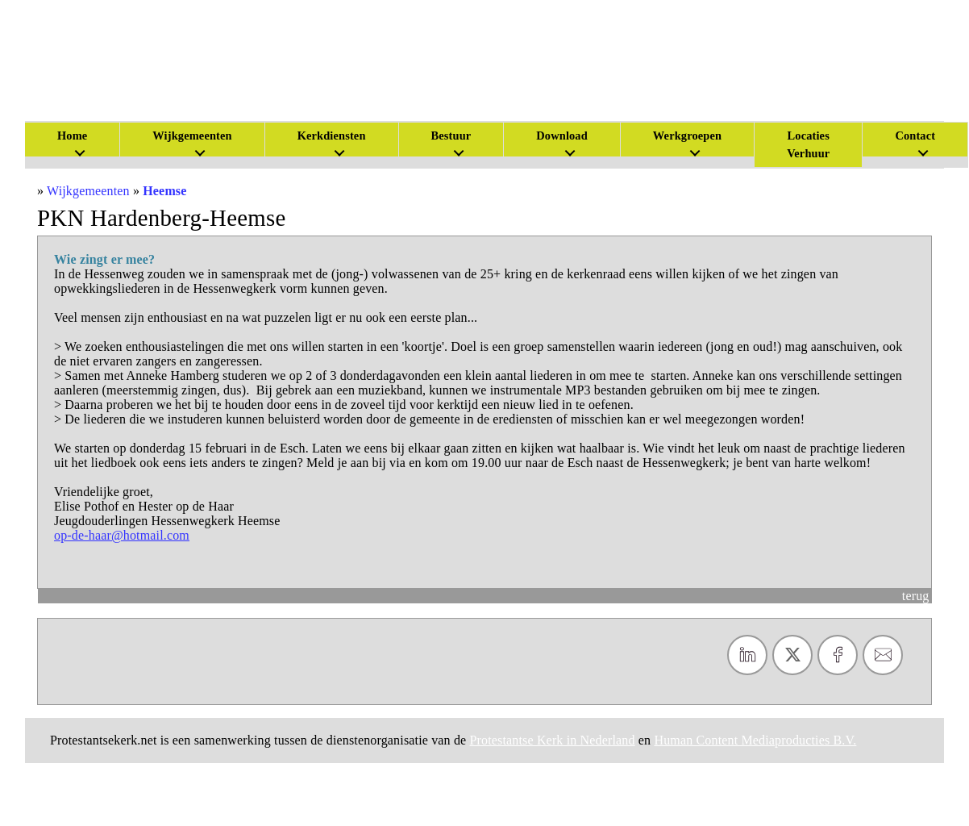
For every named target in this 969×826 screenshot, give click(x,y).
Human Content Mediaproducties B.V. (755, 740)
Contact (915, 135)
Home (72, 135)
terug (915, 596)
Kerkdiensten (331, 135)
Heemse (164, 191)
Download (562, 135)
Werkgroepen (687, 135)
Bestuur (451, 135)
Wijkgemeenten (191, 135)
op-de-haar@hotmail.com (121, 535)
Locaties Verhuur (808, 144)
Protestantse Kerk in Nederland (552, 740)
